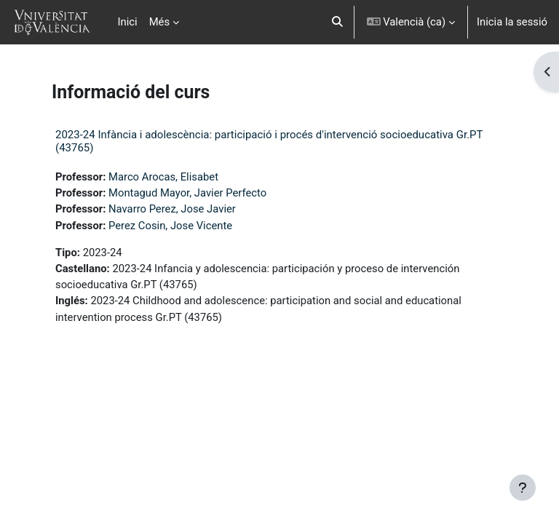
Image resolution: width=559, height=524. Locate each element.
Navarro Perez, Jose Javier (172, 208)
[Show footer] (523, 488)
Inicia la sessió (512, 21)
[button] (337, 22)
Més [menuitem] (159, 21)
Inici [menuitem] (128, 21)
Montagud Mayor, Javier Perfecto (187, 192)
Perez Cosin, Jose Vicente (170, 225)
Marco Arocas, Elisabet (163, 176)
